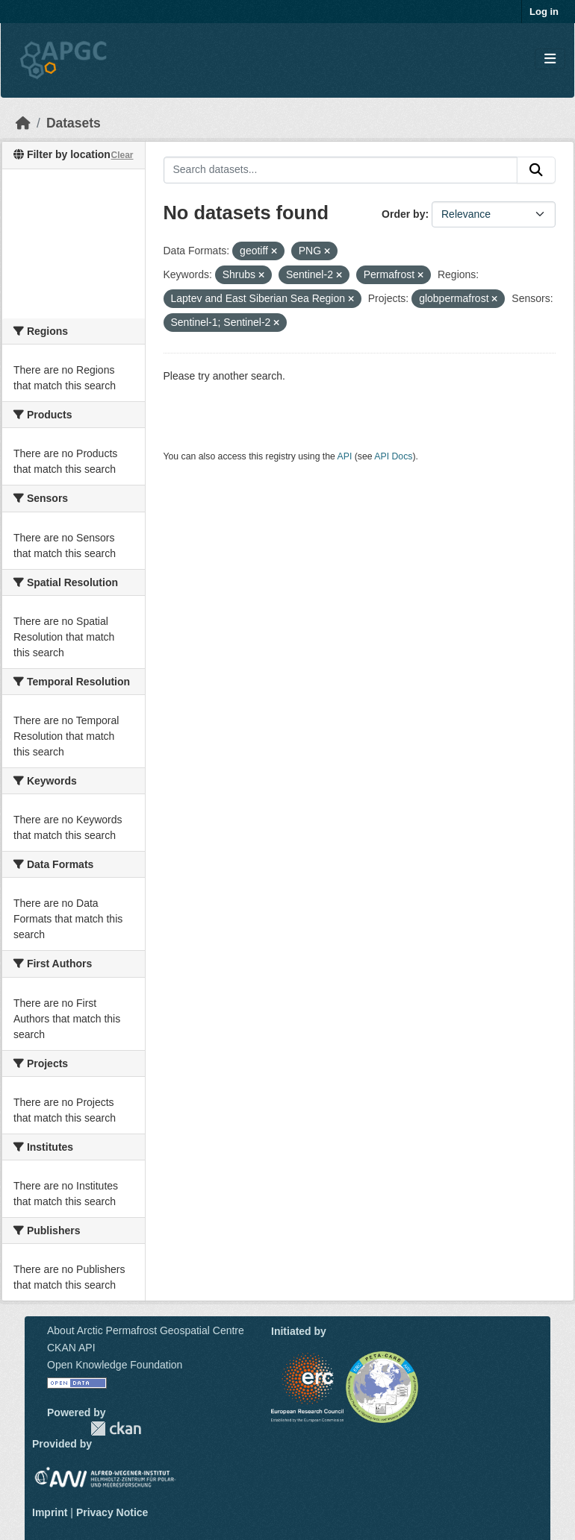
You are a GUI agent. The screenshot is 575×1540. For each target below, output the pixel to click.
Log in (544, 11)
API (345, 456)
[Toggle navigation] (550, 59)
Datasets (73, 123)
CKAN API (71, 1348)
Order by (403, 214)
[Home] (23, 123)
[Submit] (536, 170)
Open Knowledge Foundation (114, 1365)
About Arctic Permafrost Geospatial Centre (145, 1330)
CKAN (115, 1428)
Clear (122, 155)
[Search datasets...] (341, 170)
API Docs (393, 456)
